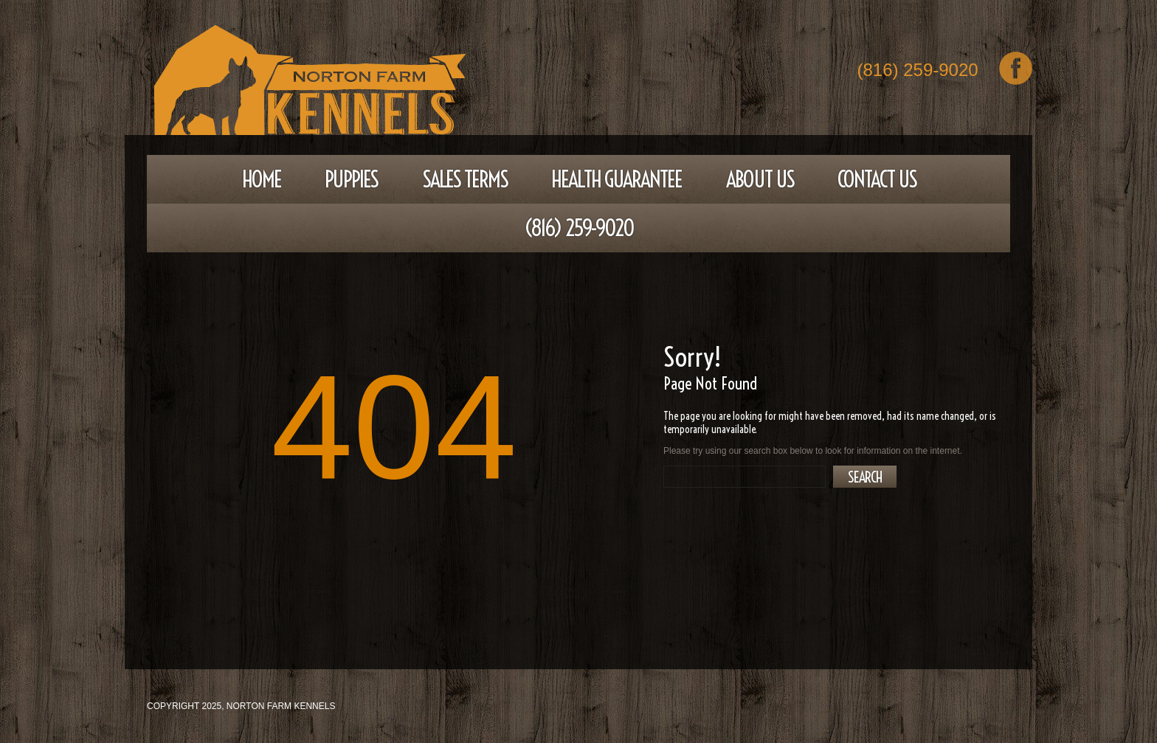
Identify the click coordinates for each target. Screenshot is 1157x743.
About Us (760, 179)
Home (261, 179)
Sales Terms (465, 179)
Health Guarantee (616, 179)
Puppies (351, 179)
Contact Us (876, 179)
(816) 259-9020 (917, 71)
